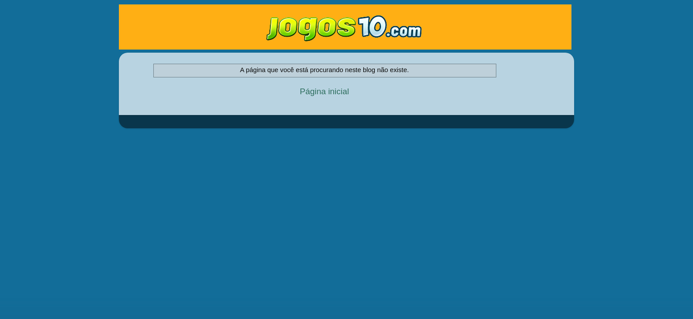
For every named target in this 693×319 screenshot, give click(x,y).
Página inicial (324, 91)
